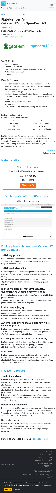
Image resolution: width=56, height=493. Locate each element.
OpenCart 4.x (19, 37)
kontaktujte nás (40, 438)
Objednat (28, 185)
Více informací (46, 485)
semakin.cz (50, 150)
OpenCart (9, 14)
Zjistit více (10, 75)
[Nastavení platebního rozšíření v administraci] (28, 236)
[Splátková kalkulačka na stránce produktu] (31, 236)
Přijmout (8, 490)
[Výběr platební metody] (24, 236)
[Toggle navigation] (52, 5)
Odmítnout (17, 490)
